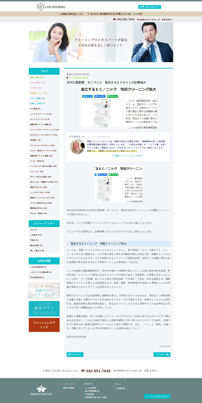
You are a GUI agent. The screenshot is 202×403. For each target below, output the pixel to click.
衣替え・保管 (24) (37, 104)
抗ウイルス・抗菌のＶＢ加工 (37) (44, 182)
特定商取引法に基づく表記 (96, 397)
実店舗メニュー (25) (38, 93)
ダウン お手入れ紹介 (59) (40, 177)
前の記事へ (75, 354)
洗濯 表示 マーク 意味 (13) (41, 156)
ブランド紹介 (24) (37, 98)
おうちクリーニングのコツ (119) (43, 135)
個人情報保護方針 (92, 391)
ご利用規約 (89, 394)
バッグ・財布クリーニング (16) (43, 151)
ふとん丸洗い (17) (37, 83)
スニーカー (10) (36, 172)
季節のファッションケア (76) (42, 198)
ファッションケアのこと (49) (42, 145)
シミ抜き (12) (36, 88)
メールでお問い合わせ (157, 396)
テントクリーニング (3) (40, 119)
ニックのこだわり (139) (40, 192)
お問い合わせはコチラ (149, 7)
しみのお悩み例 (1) (38, 267)
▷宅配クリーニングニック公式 (127, 156)
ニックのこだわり (79, 78)
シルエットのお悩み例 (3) (40, 272)
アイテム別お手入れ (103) (41, 203)
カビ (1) (33, 230)
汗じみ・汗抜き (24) (38, 213)
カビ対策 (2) (35, 109)
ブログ (44, 71)
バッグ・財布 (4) (37, 161)
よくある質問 (90, 388)
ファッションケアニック (44, 324)
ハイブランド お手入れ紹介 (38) (43, 166)
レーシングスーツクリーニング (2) (44, 130)
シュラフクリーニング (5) (40, 114)
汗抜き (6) (34, 240)
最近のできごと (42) (38, 187)
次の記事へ (162, 354)
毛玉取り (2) (35, 140)
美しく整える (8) (37, 251)
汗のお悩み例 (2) (37, 277)
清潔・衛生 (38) (36, 77)
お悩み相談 (44, 260)
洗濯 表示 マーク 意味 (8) (40, 124)
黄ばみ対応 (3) (36, 245)
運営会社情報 (68, 388)
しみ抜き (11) (36, 235)
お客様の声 (120, 388)
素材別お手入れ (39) (38, 208)
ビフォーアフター (44, 223)
